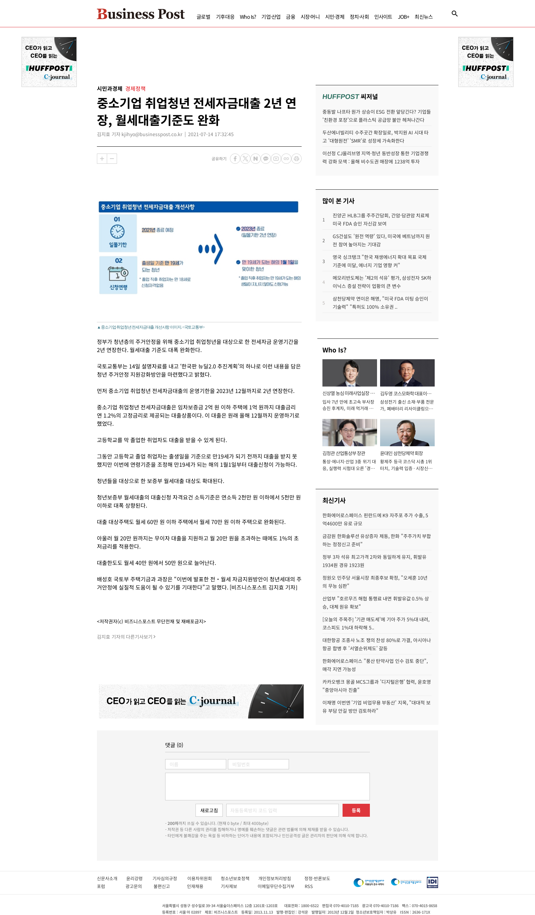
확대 (102, 159)
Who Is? (248, 16)
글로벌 (204, 16)
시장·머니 (310, 16)
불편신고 (167, 886)
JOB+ (403, 16)
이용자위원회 (204, 878)
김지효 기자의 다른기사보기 (125, 636)
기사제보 (235, 886)
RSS (309, 886)
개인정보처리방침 (281, 878)
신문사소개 (111, 878)
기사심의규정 (170, 878)
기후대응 (225, 16)
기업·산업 (270, 16)
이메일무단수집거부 (278, 886)
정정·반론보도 (317, 878)
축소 (112, 159)
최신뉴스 (424, 16)
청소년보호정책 (239, 878)
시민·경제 (334, 16)
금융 (290, 16)
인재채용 (200, 886)
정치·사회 (359, 16)
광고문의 (136, 886)
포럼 (107, 886)
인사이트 (383, 16)
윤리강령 (139, 878)
